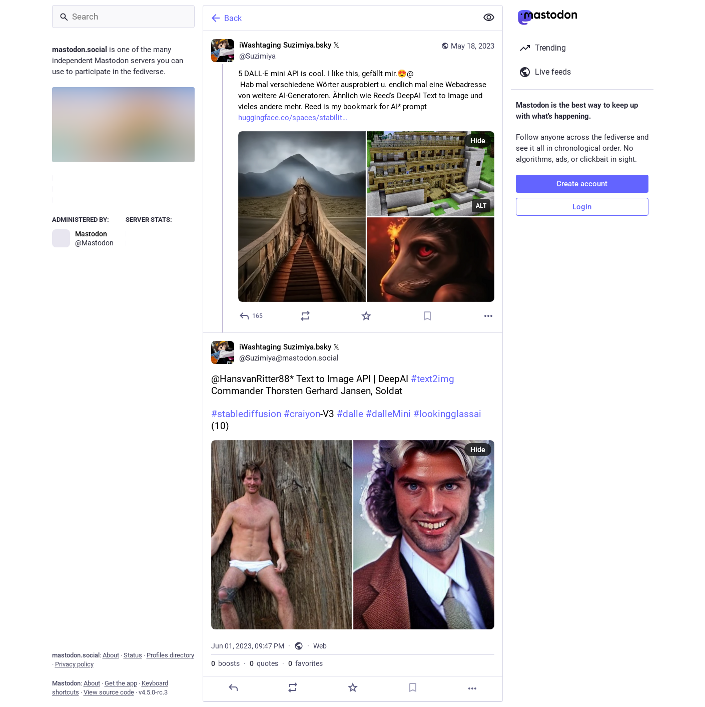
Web (320, 646)
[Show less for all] (488, 18)
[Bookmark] (427, 316)
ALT (481, 205)
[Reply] (251, 316)
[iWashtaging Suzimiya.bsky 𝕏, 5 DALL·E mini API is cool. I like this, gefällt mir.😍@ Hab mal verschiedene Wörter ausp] (352, 181)
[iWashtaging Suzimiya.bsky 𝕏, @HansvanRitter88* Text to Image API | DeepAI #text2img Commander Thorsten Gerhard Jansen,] (352, 516)
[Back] (339, 18)
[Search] (123, 16)
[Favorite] (366, 316)
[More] (488, 316)
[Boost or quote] (305, 316)
